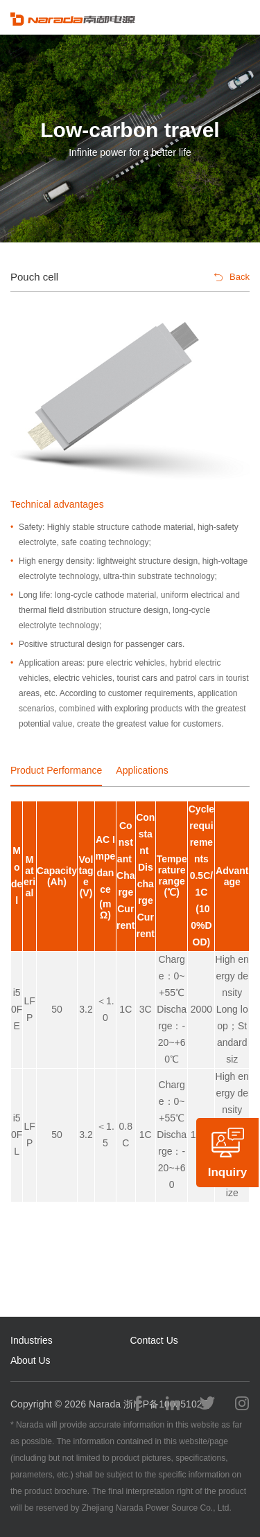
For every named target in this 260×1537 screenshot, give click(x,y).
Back (232, 277)
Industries (31, 1340)
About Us (30, 1360)
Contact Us (154, 1340)
